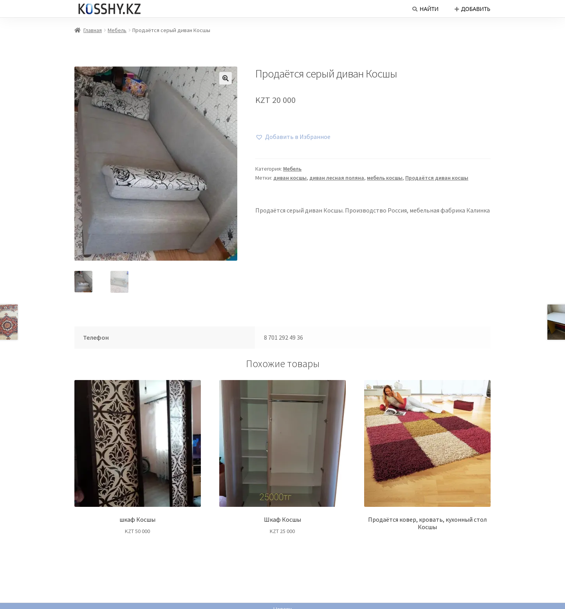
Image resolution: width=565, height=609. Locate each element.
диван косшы (290, 177)
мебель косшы (385, 177)
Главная (92, 30)
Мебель (117, 30)
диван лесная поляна (336, 177)
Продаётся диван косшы (436, 177)
